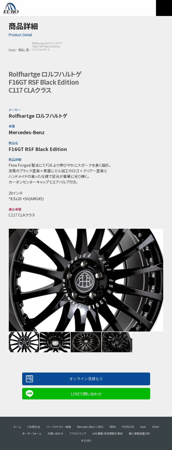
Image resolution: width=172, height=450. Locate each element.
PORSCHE (128, 427)
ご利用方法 (33, 427)
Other (155, 427)
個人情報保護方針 (139, 433)
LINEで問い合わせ (86, 393)
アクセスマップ (77, 433)
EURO (10, 8)
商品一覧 (23, 49)
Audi (143, 427)
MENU (164, 8)
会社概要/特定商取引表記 (107, 433)
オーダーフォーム (31, 433)
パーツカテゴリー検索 (58, 427)
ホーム (17, 427)
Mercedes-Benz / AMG (90, 427)
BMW (113, 427)
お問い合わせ (55, 433)
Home (12, 49)
